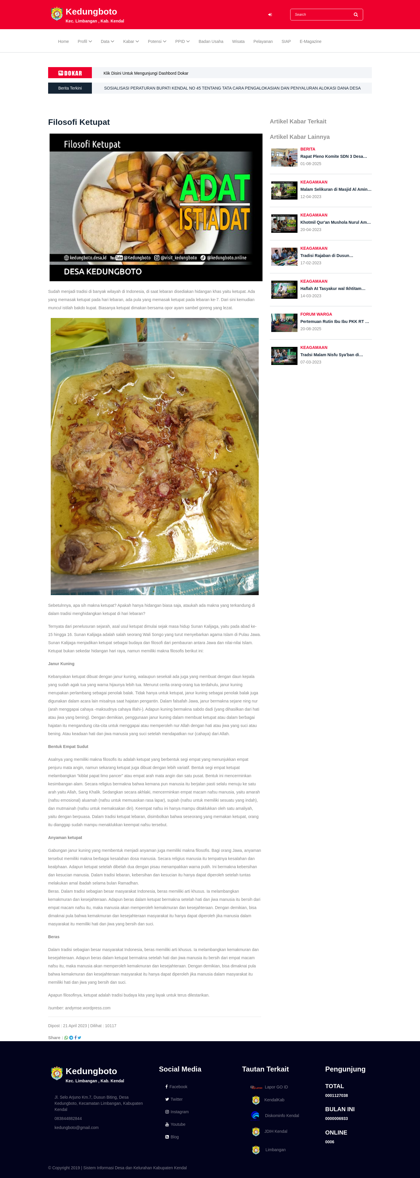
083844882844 (68, 1118)
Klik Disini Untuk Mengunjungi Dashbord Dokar (146, 73)
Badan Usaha (211, 41)
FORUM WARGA (316, 314)
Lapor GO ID (269, 1087)
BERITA (307, 149)
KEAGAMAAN (314, 182)
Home (63, 41)
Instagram (177, 1111)
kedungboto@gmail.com (77, 1127)
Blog (172, 1137)
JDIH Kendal (268, 1132)
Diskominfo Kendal (274, 1116)
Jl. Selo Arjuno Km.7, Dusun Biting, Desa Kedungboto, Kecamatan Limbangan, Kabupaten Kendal (99, 1103)
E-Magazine (311, 41)
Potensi (155, 41)
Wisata (238, 41)
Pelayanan (263, 41)
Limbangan (267, 1150)
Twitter (174, 1099)
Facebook (176, 1086)
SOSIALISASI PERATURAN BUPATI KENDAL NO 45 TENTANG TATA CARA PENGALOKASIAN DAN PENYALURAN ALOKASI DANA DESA (232, 88)
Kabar (128, 41)
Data (105, 41)
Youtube (175, 1124)
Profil (82, 41)
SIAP (286, 41)
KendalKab (266, 1100)
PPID (180, 41)
